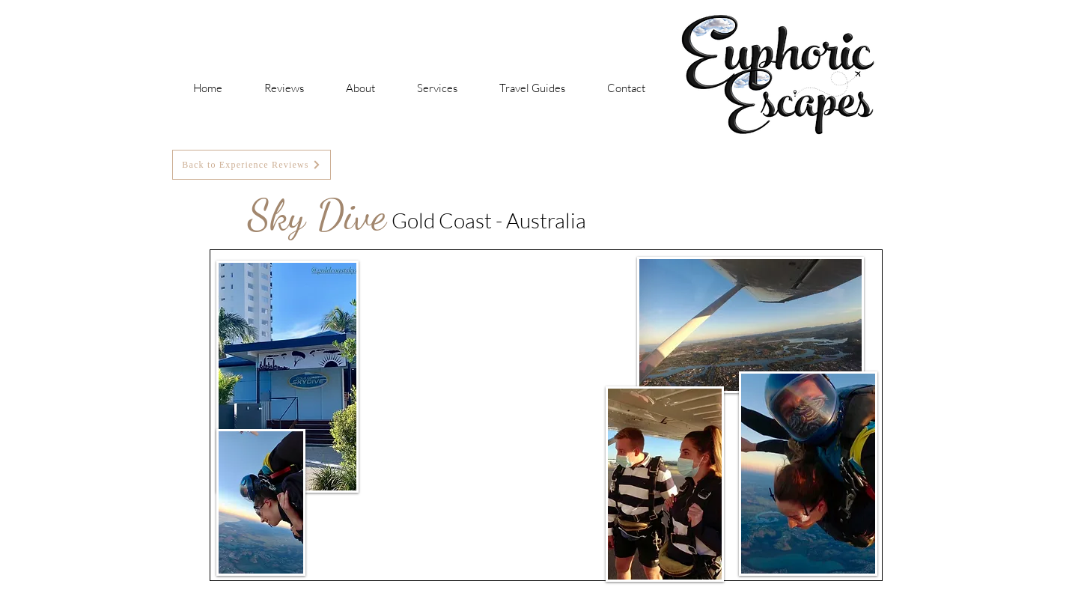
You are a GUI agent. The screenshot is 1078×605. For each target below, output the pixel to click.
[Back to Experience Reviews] (251, 165)
